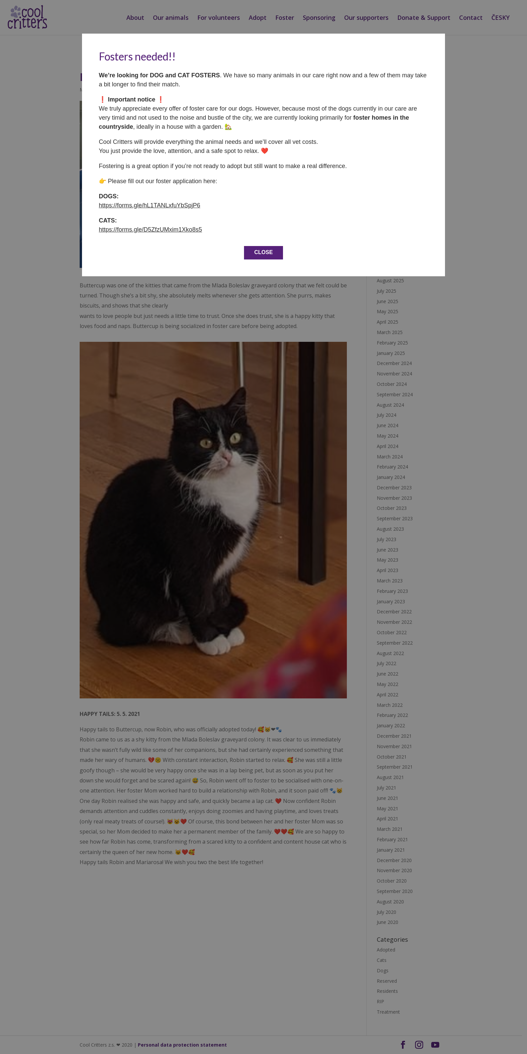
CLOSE (263, 252)
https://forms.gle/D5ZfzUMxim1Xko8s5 (150, 229)
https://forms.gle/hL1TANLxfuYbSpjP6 (149, 205)
